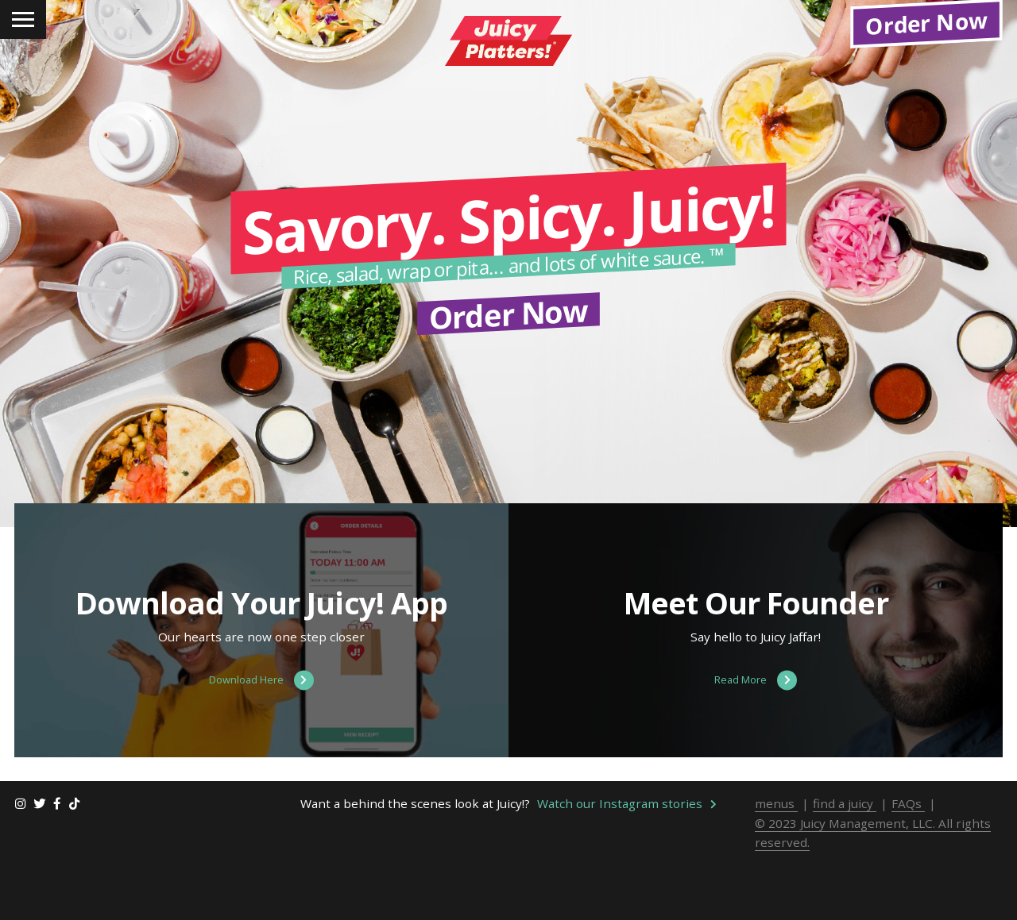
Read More (755, 749)
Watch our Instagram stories (627, 872)
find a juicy (844, 872)
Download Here (261, 749)
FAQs (908, 872)
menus (776, 872)
